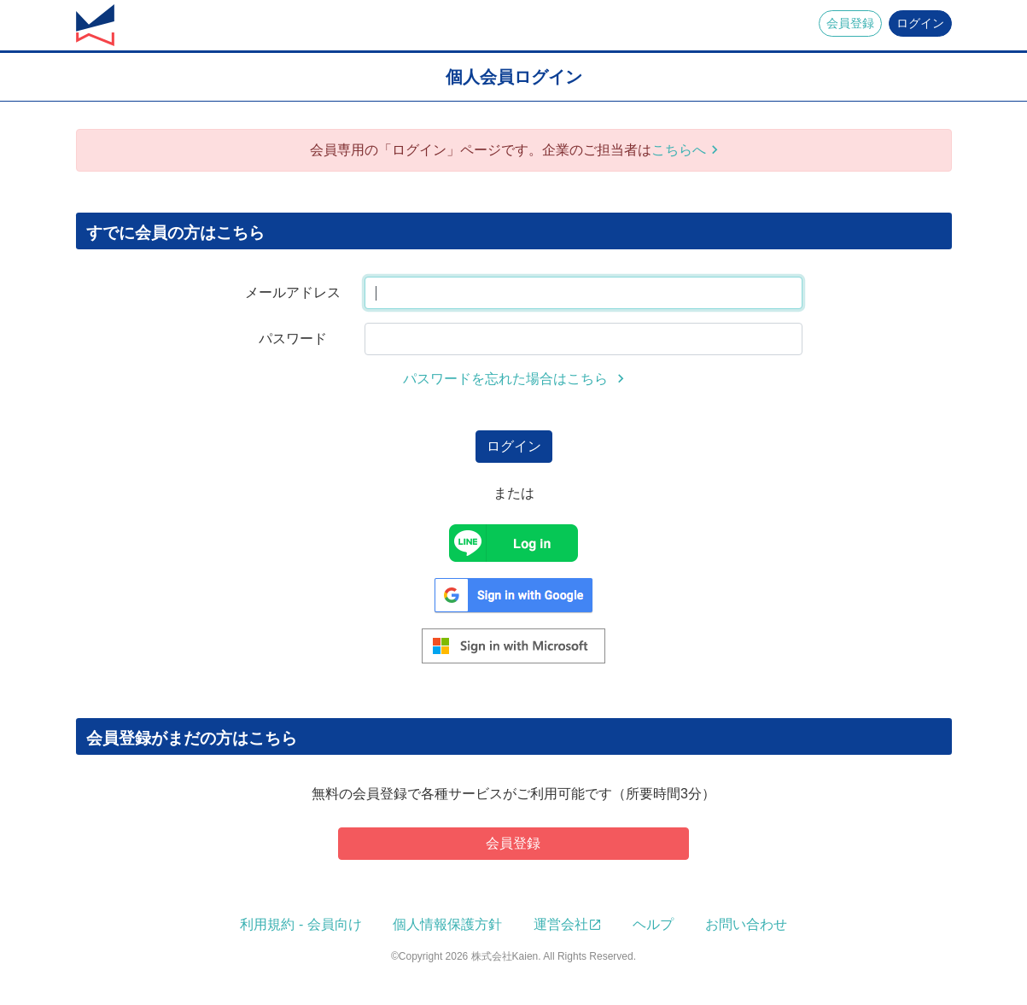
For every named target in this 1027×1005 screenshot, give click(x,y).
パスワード (293, 338)
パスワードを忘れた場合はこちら (507, 378)
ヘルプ (653, 924)
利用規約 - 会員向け (300, 924)
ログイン (920, 23)
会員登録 (850, 23)
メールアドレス (293, 292)
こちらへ (678, 150)
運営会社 (561, 924)
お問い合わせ (746, 924)
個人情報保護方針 (447, 924)
